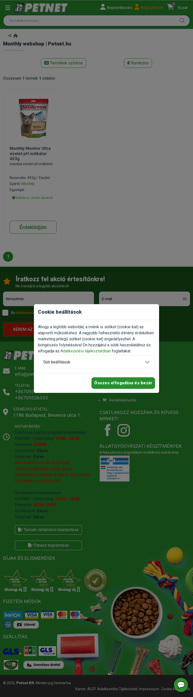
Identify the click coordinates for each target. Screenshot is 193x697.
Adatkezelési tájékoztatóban (86, 351)
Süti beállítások (56, 362)
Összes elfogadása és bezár (123, 383)
